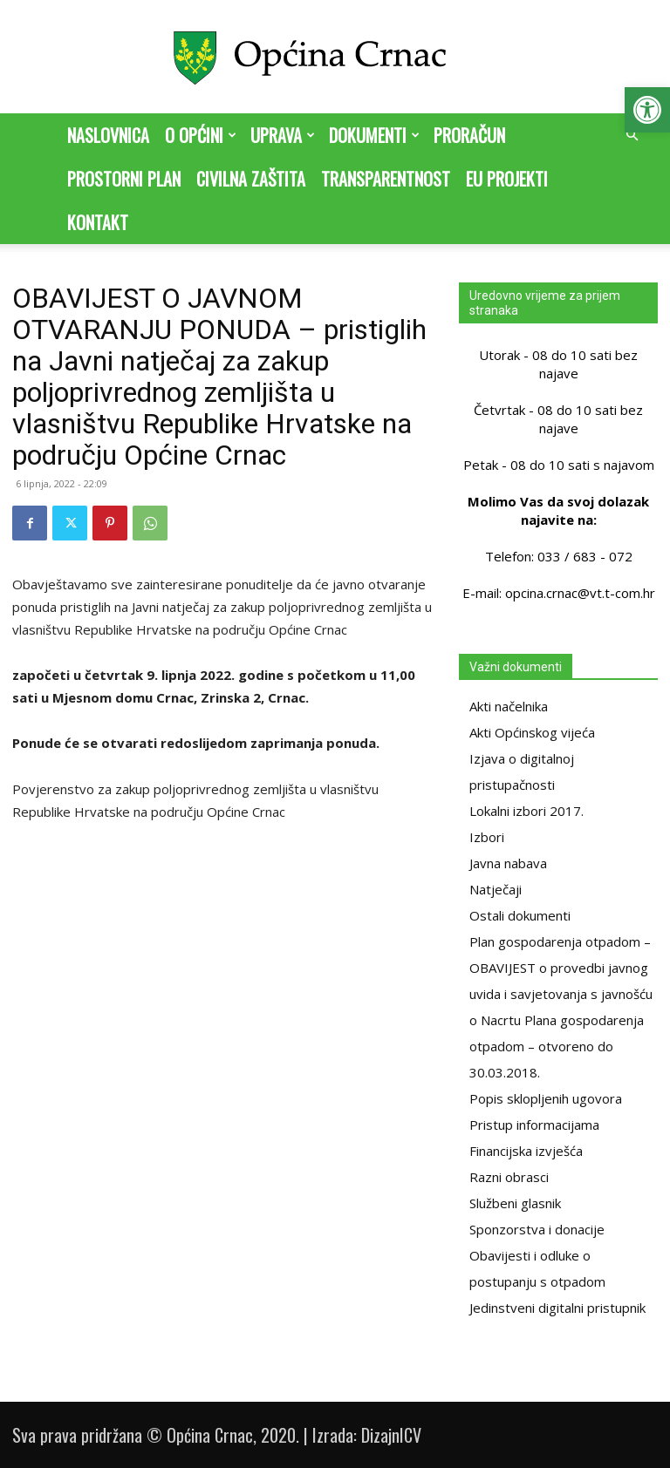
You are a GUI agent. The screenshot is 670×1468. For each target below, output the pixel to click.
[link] (647, 110)
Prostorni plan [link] (124, 179)
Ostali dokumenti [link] (520, 915)
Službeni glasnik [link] (515, 1203)
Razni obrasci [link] (509, 1177)
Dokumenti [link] (374, 135)
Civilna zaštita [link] (250, 179)
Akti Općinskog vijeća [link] (532, 732)
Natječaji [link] (495, 889)
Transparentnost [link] (385, 179)
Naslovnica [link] (108, 135)
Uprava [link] (282, 135)
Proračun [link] (469, 135)
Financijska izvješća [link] (526, 1150)
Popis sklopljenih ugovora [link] (545, 1098)
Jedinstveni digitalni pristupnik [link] (557, 1307)
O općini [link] (200, 135)
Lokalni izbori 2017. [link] (526, 810)
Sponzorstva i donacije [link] (537, 1229)
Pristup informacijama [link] (534, 1124)
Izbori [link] (486, 837)
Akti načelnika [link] (508, 706)
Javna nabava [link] (508, 863)
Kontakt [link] (97, 222)
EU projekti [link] (507, 179)
